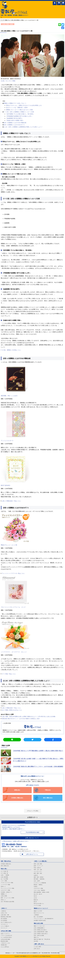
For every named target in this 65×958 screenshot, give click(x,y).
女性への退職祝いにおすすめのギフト (14, 124)
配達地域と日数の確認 (6, 916)
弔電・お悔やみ (37, 867)
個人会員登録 (4, 918)
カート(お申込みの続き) (6, 937)
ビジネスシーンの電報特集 (40, 882)
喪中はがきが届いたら (39, 903)
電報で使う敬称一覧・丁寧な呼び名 (42, 939)
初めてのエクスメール (39, 912)
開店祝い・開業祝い (38, 884)
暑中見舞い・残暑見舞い (39, 879)
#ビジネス (9, 81)
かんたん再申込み (5, 946)
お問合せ (63, 3)
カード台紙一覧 (4, 871)
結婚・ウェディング (38, 865)
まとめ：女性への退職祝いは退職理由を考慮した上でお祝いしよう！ (23, 127)
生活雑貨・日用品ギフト (6, 892)
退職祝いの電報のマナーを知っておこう (14, 103)
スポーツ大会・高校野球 (39, 890)
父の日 (35, 898)
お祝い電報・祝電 (8, 24)
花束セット (3, 886)
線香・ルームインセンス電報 (7, 897)
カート (59, 3)
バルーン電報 (4, 880)
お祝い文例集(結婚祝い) (39, 928)
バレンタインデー (38, 871)
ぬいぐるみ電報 (4, 879)
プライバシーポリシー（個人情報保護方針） (44, 918)
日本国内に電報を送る (6, 863)
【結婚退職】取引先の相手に (14, 118)
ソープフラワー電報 (5, 884)
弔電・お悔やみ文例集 (39, 935)
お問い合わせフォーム (32, 854)
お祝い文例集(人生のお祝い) (40, 929)
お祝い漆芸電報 (4, 877)
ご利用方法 (3, 911)
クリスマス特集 (37, 905)
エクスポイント (4, 924)
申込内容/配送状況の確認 (32, 832)
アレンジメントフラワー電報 (7, 888)
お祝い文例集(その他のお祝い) (41, 933)
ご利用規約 (36, 914)
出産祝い (36, 886)
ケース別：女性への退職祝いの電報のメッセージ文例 (18, 112)
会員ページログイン (5, 933)
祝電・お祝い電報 (38, 863)
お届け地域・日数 (5, 914)
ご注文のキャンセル (5, 943)
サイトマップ (4, 928)
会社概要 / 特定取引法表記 (40, 920)
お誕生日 (36, 875)
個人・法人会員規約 (38, 916)
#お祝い (3, 81)
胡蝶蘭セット (4, 894)
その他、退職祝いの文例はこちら (11, 350)
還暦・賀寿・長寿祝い (39, 877)
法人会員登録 (4, 920)
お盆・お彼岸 (37, 880)
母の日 (35, 896)
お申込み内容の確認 (5, 939)
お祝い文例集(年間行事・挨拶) (41, 931)
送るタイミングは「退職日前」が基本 (17, 107)
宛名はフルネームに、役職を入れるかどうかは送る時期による (24, 105)
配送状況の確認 (4, 941)
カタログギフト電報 (5, 890)
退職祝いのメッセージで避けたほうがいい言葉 (19, 109)
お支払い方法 (4, 912)
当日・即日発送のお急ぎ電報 (7, 901)
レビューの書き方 (5, 926)
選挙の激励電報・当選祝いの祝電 (41, 892)
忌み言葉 (36, 941)
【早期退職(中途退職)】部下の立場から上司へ (19, 116)
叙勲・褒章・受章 (38, 873)
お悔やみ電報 (4, 896)
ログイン (55, 3)
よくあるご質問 (37, 946)
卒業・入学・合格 (38, 869)
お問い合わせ (37, 948)
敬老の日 (36, 899)
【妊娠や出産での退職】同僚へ (15, 120)
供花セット (3, 899)
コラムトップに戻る (32, 810)
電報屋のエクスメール (28, 956)
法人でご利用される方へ (6, 922)
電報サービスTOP (38, 911)
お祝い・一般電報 (5, 875)
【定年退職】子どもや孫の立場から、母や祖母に (20, 114)
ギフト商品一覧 (4, 873)
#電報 (13, 81)
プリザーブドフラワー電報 (7, 882)
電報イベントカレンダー (39, 926)
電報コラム (36, 937)
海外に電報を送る (5, 865)
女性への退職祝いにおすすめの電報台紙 (14, 122)
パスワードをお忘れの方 (6, 935)
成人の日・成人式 (38, 894)
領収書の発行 (4, 945)
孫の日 (35, 901)
